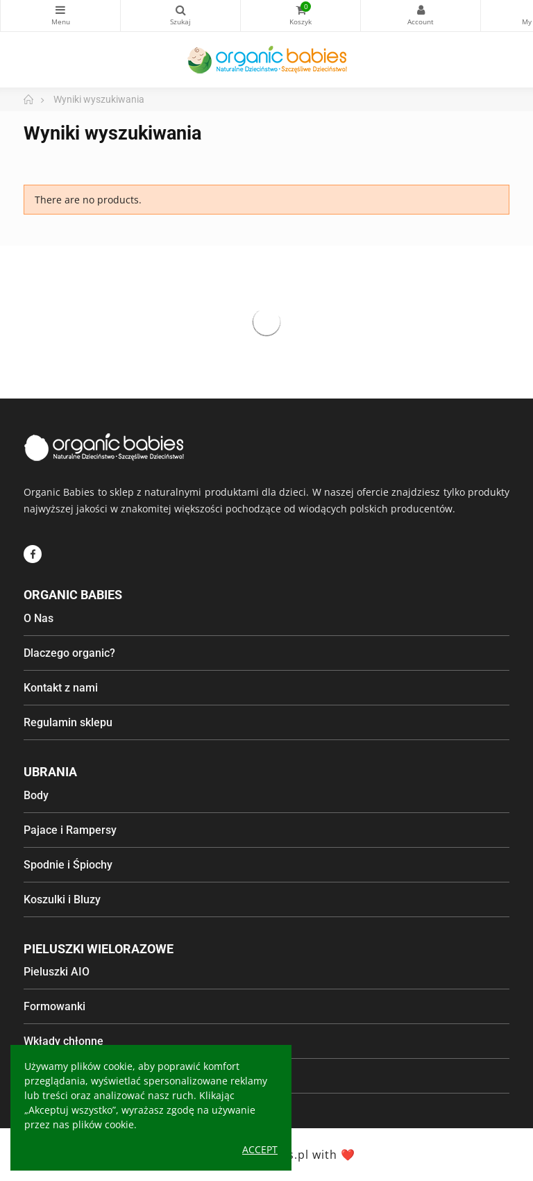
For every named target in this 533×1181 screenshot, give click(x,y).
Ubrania (50, 771)
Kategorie (60, 9)
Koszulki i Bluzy (62, 899)
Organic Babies (73, 594)
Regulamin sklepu (68, 722)
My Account (420, 9)
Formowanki (54, 1006)
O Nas (38, 618)
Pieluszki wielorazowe (99, 948)
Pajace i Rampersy (70, 830)
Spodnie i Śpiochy (68, 864)
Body (36, 795)
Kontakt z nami (61, 687)
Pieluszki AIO (57, 971)
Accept (260, 1149)
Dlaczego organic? (69, 653)
